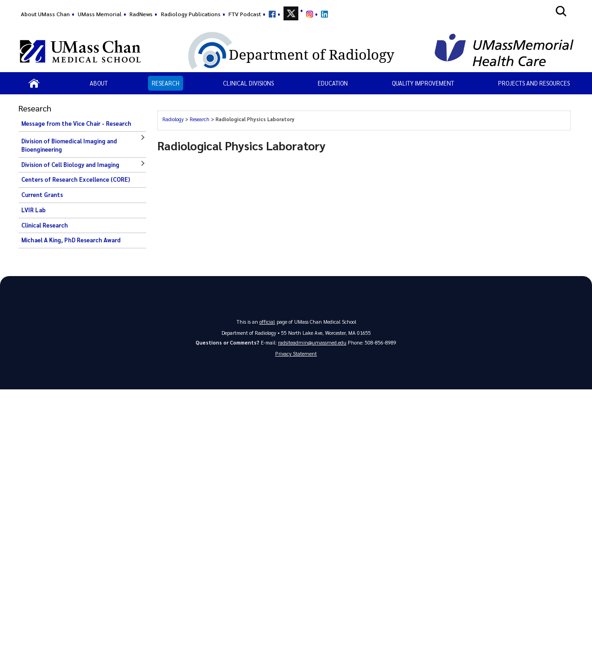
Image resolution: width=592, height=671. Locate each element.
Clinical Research (44, 225)
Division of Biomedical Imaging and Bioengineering (69, 145)
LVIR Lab (33, 210)
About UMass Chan (45, 14)
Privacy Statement (296, 354)
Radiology (173, 119)
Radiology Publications (191, 14)
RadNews (141, 14)
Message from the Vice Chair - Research (76, 123)
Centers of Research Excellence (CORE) (75, 179)
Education (333, 83)
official (267, 321)
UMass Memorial (100, 14)
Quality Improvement (423, 83)
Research (165, 83)
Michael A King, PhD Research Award (71, 240)
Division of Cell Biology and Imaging (70, 164)
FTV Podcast (244, 14)
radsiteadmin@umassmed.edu (312, 342)
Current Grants (42, 194)
